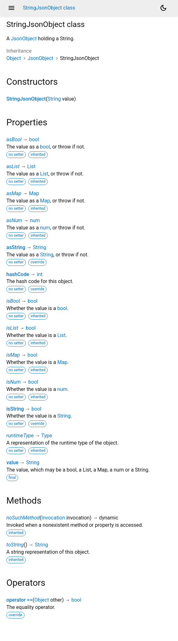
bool (34, 139)
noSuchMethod (23, 518)
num (35, 220)
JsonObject (24, 39)
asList (13, 166)
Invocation (53, 518)
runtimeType (20, 436)
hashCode (17, 274)
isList (12, 328)
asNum (14, 220)
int (40, 274)
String (54, 99)
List (31, 166)
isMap (13, 355)
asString (15, 247)
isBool (13, 301)
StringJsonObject (26, 99)
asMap (13, 193)
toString (15, 545)
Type (46, 436)
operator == (19, 600)
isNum (13, 382)
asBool (14, 139)
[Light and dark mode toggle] (163, 8)
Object (13, 58)
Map (34, 193)
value (12, 462)
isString (15, 409)
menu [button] (11, 8)
